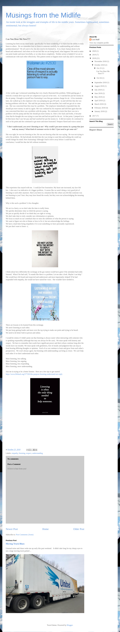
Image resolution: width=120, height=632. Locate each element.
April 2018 (98, 100)
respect (28, 453)
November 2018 (100, 61)
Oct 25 (99, 68)
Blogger (70, 625)
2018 (94, 58)
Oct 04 (99, 78)
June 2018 (98, 93)
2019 (94, 55)
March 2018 (99, 104)
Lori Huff (95, 40)
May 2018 (98, 97)
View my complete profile (99, 43)
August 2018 (99, 86)
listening (22, 453)
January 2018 (99, 111)
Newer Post (12, 529)
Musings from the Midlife (43, 15)
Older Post (78, 529)
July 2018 (98, 90)
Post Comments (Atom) (24, 535)
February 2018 (100, 108)
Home (45, 529)
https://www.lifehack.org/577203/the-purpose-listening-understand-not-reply (34, 374)
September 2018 (100, 82)
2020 (94, 51)
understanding (37, 453)
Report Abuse (95, 130)
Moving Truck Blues (15, 544)
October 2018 (99, 65)
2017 (94, 116)
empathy (15, 453)
